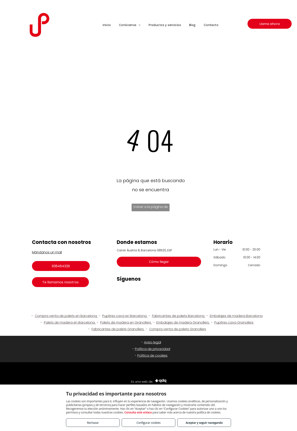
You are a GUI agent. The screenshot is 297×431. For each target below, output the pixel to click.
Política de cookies (152, 355)
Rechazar (93, 423)
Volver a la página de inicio (150, 207)
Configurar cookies (149, 423)
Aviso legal (152, 342)
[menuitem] (107, 25)
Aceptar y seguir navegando (204, 423)
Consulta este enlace (138, 412)
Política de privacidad (152, 349)
